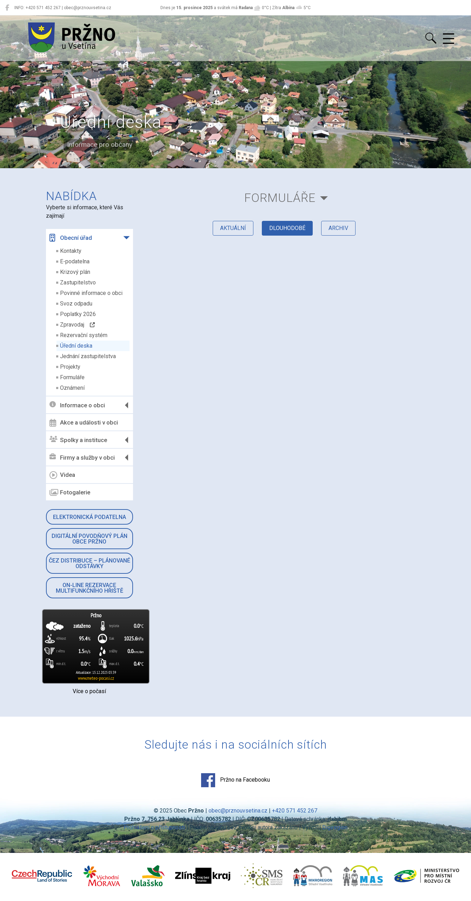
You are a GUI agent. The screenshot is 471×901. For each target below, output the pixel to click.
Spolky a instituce (78, 439)
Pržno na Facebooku (235, 780)
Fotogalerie (69, 492)
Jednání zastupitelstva (88, 356)
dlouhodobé (287, 228)
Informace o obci (77, 405)
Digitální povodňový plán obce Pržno (89, 539)
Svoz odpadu (76, 303)
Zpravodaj (77, 324)
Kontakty (70, 251)
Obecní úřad (70, 238)
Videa (62, 475)
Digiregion (334, 827)
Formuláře (72, 377)
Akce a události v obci (83, 423)
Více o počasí (89, 691)
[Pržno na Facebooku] (7, 8)
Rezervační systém (83, 335)
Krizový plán (75, 272)
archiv (338, 228)
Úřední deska (76, 345)
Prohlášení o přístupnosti (154, 827)
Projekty (70, 366)
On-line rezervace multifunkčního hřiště (89, 588)
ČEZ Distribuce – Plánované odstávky (89, 563)
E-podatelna (74, 261)
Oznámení (72, 387)
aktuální (233, 228)
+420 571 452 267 (294, 810)
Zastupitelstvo (78, 282)
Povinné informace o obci (91, 293)
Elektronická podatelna (89, 517)
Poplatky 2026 (78, 314)
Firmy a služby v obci (82, 457)
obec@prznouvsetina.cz (237, 810)
